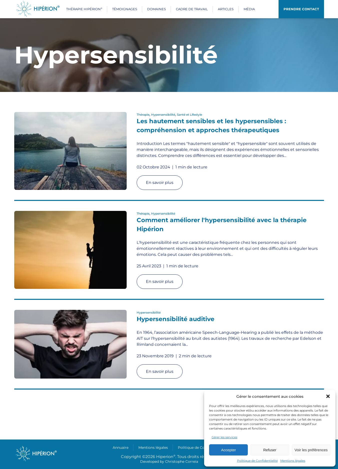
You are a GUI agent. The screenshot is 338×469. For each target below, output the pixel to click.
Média (249, 9)
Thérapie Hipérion (84, 9)
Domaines (156, 9)
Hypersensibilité (163, 114)
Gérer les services (224, 437)
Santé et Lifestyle (189, 114)
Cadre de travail (192, 9)
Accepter (228, 450)
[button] (328, 396)
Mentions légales (292, 461)
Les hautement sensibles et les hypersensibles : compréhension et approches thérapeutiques (211, 125)
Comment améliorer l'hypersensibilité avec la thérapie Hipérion (222, 224)
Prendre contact (301, 9)
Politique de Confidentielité (257, 461)
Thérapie (143, 114)
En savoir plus (159, 182)
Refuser (270, 450)
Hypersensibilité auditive (175, 319)
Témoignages (124, 9)
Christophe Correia (181, 462)
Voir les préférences (311, 450)
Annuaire (120, 447)
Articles (226, 9)
